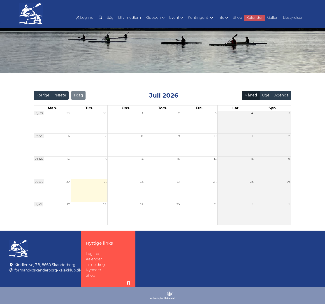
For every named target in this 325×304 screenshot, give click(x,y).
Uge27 (39, 113)
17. (215, 158)
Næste (60, 95)
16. (178, 158)
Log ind (85, 17)
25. (252, 181)
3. (216, 113)
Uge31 (39, 204)
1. (143, 113)
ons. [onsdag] (126, 108)
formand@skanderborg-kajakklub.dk (47, 270)
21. (105, 181)
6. (69, 136)
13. (68, 158)
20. (68, 181)
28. (105, 204)
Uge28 (39, 136)
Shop (90, 275)
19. (288, 158)
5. (289, 113)
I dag (78, 95)
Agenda (281, 95)
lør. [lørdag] (235, 108)
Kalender (94, 259)
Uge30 (39, 181)
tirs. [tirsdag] (89, 108)
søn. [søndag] (273, 108)
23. (178, 181)
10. (215, 136)
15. (142, 158)
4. (252, 113)
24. (215, 181)
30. (105, 113)
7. (106, 136)
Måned (250, 95)
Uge (265, 95)
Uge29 (39, 158)
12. (288, 136)
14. (105, 158)
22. (142, 181)
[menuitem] (85, 17)
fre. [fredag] (199, 108)
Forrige (42, 95)
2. (179, 113)
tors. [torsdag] (162, 108)
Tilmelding (95, 264)
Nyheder (93, 270)
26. (288, 181)
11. (252, 136)
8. (142, 136)
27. (68, 204)
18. (252, 158)
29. (68, 113)
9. (179, 136)
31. (215, 204)
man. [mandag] (52, 108)
